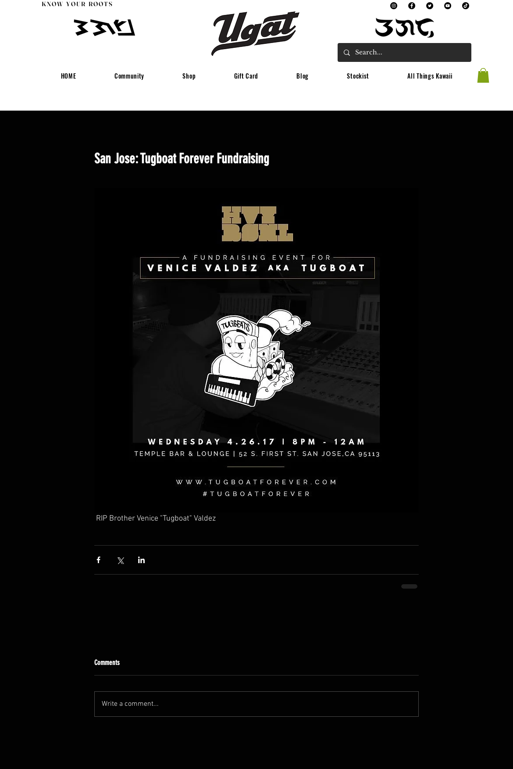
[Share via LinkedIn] (141, 560)
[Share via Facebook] (98, 560)
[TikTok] (465, 5)
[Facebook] (411, 5)
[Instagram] (393, 5)
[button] (129, 76)
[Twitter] (429, 5)
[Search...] (404, 52)
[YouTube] (447, 5)
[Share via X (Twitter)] (120, 560)
